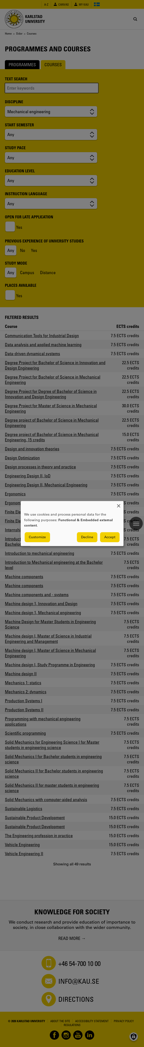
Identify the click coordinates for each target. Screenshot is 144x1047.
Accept (109, 537)
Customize (37, 537)
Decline (87, 537)
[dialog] (72, 523)
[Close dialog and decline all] (118, 504)
